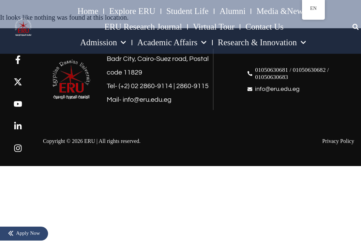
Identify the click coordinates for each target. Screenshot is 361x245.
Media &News (281, 11)
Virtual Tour (214, 26)
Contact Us (264, 26)
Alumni (232, 11)
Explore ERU (132, 11)
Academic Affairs (172, 42)
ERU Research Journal (143, 26)
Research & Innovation (262, 42)
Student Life (187, 11)
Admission (103, 42)
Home (87, 11)
